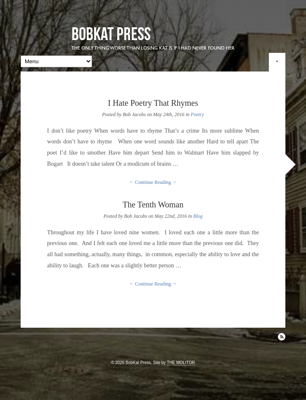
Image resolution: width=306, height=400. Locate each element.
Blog (198, 216)
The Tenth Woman (153, 204)
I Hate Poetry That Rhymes (153, 102)
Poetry (197, 114)
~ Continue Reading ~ (153, 182)
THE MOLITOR (181, 362)
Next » (290, 164)
